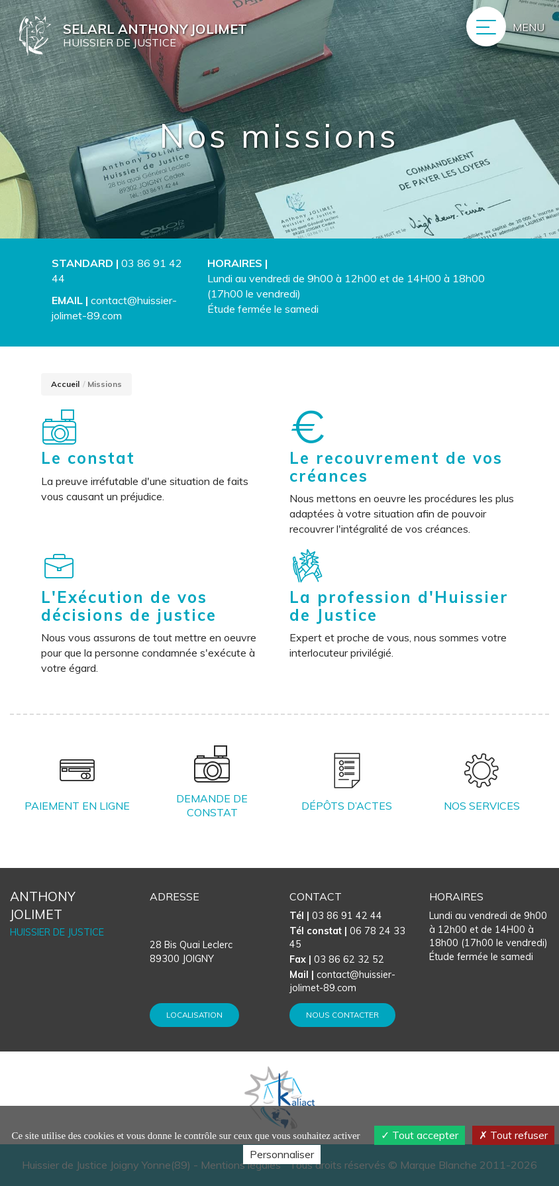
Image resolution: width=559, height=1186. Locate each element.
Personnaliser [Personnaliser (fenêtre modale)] (282, 1154)
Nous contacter (342, 1015)
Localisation (194, 1015)
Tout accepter (419, 1135)
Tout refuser (513, 1135)
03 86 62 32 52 (336, 959)
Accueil (65, 384)
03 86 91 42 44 (335, 916)
